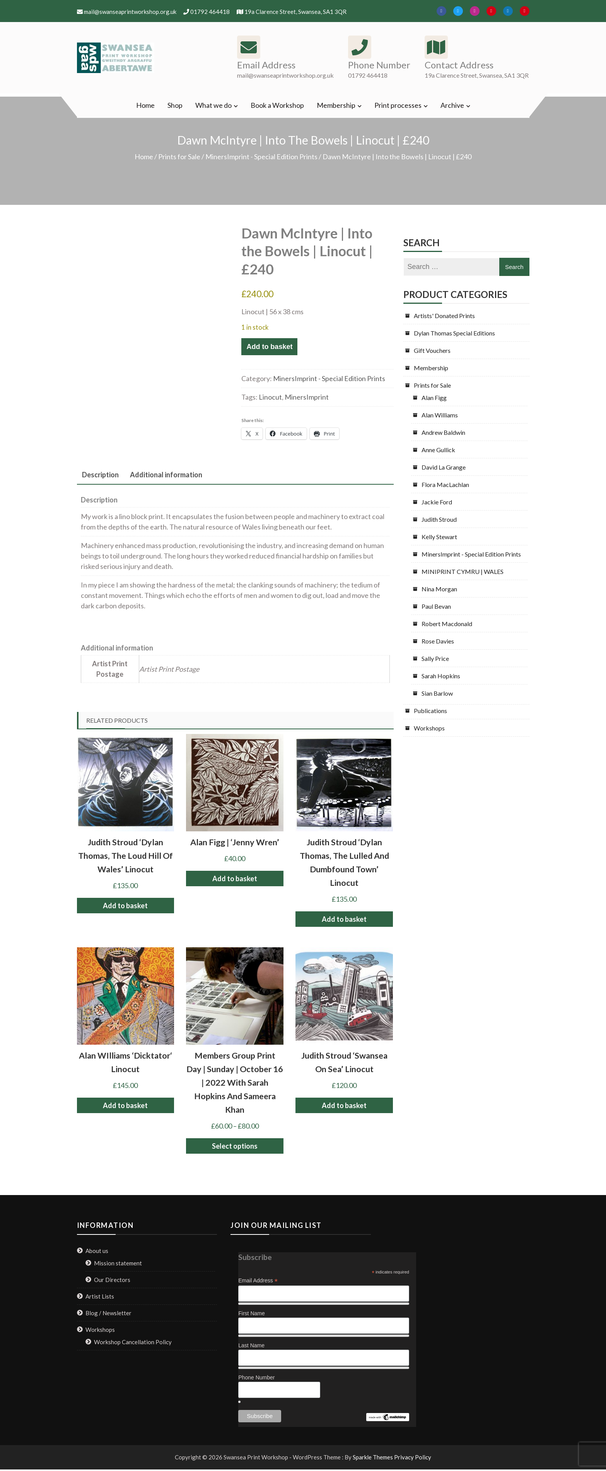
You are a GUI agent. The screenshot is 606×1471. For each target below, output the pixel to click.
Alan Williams (440, 415)
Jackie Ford (437, 502)
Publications (430, 710)
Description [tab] (100, 474)
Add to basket (269, 347)
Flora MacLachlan (445, 484)
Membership (336, 105)
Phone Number (256, 1377)
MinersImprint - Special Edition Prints (261, 156)
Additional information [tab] (166, 474)
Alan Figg (434, 397)
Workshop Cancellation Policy (133, 1341)
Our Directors (112, 1279)
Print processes (398, 105)
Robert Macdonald (447, 623)
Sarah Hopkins (441, 675)
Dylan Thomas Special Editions (454, 333)
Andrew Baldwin (443, 432)
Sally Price (435, 658)
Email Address (258, 1280)
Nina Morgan (439, 588)
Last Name (251, 1345)
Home (145, 105)
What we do (213, 105)
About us (96, 1250)
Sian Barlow (437, 693)
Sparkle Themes (373, 1457)
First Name (251, 1313)
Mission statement (118, 1263)
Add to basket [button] (125, 905)
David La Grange (444, 467)
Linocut (270, 397)
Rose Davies (438, 641)
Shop (175, 105)
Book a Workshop (277, 105)
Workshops (429, 728)
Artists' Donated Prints (444, 315)
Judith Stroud (439, 519)
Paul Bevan (436, 606)
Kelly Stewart (439, 536)
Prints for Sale (179, 156)
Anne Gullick (438, 449)
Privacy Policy (412, 1457)
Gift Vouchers (432, 350)
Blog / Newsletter (108, 1312)
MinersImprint (307, 397)
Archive (452, 105)
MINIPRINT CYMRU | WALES (463, 571)
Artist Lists (99, 1296)
